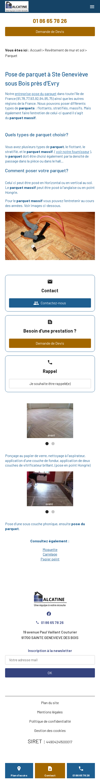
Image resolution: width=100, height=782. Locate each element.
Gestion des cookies (50, 730)
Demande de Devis (50, 31)
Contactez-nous (49, 303)
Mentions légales (50, 712)
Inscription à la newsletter (50, 650)
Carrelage (50, 554)
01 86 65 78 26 (50, 20)
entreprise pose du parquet (35, 93)
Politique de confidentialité (50, 721)
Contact (50, 775)
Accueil (35, 50)
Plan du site (50, 702)
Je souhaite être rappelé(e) (50, 383)
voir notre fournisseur (72, 151)
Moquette (50, 549)
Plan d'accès (19, 775)
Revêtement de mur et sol (64, 50)
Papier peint (50, 559)
